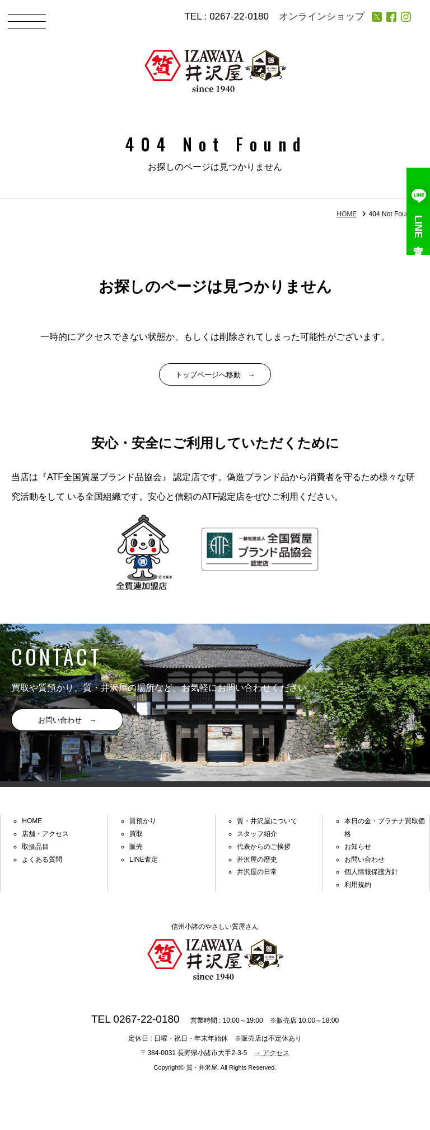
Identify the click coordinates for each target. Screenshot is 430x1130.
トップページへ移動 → (215, 375)
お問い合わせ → (67, 720)
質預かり (142, 821)
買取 (136, 834)
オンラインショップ (321, 16)
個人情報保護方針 (371, 872)
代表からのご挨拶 (264, 847)
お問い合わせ (364, 859)
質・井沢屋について (267, 821)
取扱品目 (35, 847)
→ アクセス (271, 1053)
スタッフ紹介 (257, 834)
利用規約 (357, 885)
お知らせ (357, 847)
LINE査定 (418, 211)
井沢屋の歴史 (257, 859)
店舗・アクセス (45, 834)
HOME (346, 214)
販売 (136, 847)
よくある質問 (42, 859)
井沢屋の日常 (257, 872)
